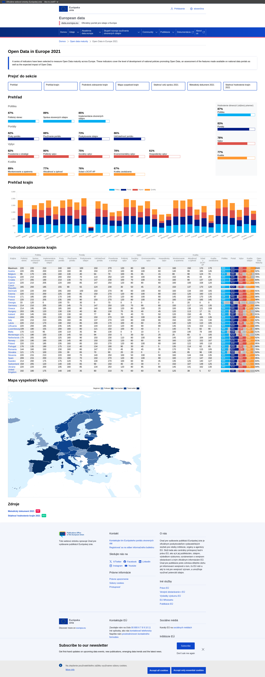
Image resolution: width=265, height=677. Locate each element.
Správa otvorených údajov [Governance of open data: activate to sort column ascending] (35, 260)
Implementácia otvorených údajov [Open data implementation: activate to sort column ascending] (49, 260)
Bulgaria (12, 277)
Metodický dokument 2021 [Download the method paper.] (202, 85)
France (11, 300)
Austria (11, 271)
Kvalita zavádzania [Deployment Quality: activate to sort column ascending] (213, 259)
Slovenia (12, 355)
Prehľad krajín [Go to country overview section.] (52, 85)
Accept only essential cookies (188, 670)
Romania (12, 349)
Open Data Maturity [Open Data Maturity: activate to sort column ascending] (259, 260)
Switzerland (13, 364)
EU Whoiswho (166, 600)
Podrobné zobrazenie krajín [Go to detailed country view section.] (95, 85)
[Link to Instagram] (116, 565)
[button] (197, 9)
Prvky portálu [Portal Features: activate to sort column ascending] (61, 259)
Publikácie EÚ (166, 604)
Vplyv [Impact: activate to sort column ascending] (241, 258)
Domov (63, 32)
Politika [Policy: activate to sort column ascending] (224, 258)
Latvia (11, 323)
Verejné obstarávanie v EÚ (172, 592)
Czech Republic (12, 286)
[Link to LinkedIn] (145, 561)
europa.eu (81, 628)
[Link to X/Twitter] (115, 561)
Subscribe (185, 646)
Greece (11, 308)
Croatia (11, 280)
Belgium (12, 274)
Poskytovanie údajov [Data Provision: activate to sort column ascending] (85, 259)
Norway (11, 340)
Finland (11, 297)
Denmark (12, 291)
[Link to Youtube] (130, 565)
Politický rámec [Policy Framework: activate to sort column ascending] (24, 259)
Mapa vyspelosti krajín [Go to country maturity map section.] (128, 85)
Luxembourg (14, 329)
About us (200, 32)
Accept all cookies (159, 670)
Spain (11, 358)
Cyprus (11, 283)
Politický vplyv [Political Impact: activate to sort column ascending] (124, 259)
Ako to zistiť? (51, 2)
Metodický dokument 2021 (21, 511)
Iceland (11, 314)
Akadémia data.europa (87, 32)
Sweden (12, 361)
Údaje (72, 32)
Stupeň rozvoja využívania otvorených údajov (116, 32)
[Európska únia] (69, 9)
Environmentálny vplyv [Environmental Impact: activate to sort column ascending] (148, 259)
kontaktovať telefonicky (140, 631)
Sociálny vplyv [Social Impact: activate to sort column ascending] (134, 259)
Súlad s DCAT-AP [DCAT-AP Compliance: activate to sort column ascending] (202, 261)
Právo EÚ (164, 588)
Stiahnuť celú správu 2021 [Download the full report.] (166, 85)
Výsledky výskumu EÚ (170, 596)
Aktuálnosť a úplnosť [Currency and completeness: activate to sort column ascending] (192, 259)
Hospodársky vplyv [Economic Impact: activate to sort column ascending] (164, 259)
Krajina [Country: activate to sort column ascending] (13, 258)
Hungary (12, 311)
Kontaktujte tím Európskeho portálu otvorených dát (131, 542)
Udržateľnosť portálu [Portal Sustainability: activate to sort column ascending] (99, 259)
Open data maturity (79, 41)
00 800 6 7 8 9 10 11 (141, 627)
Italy (10, 320)
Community (148, 32)
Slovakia (12, 352)
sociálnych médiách (182, 627)
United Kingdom (12, 371)
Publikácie (165, 32)
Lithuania (12, 326)
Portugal (12, 346)
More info (70, 670)
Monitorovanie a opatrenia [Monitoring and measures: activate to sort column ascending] (178, 259)
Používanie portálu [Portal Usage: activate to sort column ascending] (72, 259)
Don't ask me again (186, 653)
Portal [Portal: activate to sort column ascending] (233, 258)
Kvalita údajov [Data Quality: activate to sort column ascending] (249, 259)
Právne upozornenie (118, 579)
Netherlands (13, 338)
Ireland (11, 317)
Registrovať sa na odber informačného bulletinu (131, 547)
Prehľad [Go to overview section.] (14, 85)
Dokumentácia (185, 32)
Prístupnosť (114, 587)
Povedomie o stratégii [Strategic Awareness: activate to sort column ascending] (113, 259)
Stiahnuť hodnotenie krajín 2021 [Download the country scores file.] (237, 86)
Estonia (11, 294)
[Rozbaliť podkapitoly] (78, 32)
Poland (11, 343)
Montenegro (13, 335)
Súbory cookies (116, 583)
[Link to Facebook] (129, 561)
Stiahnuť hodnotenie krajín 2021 (24, 516)
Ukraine (11, 367)
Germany (12, 305)
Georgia (12, 302)
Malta (10, 332)
